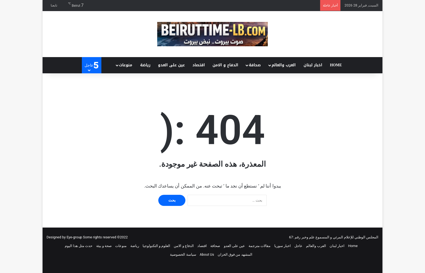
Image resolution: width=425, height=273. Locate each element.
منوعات (125, 65)
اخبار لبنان (313, 65)
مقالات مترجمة (260, 246)
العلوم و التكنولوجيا (156, 246)
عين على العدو (171, 65)
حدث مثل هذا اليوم (79, 246)
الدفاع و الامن (225, 65)
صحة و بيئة (104, 246)
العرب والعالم (284, 65)
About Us (207, 254)
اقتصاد (198, 65)
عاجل (298, 246)
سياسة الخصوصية (183, 254)
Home (336, 65)
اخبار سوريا (282, 246)
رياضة (145, 65)
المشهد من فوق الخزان (235, 254)
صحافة (255, 65)
